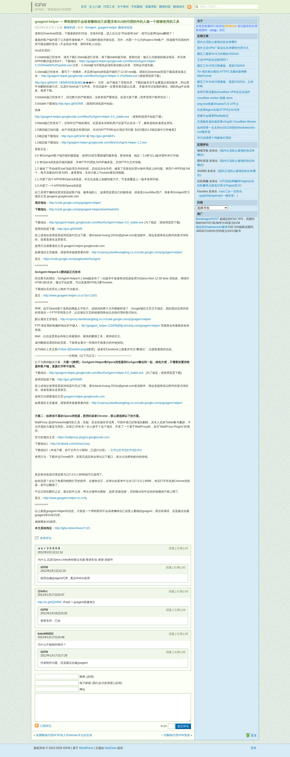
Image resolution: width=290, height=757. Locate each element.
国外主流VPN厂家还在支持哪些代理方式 (223, 48)
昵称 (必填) (87, 676)
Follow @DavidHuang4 (72, 349)
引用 (180, 548)
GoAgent (90, 27)
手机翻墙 (137, 6)
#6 (183, 652)
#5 (186, 634)
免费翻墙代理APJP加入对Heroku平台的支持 (64, 741)
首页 (84, 6)
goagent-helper (107, 27)
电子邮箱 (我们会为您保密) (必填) (101, 683)
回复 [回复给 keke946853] (172, 634)
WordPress (86, 753)
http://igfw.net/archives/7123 (72, 528)
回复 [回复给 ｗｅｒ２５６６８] (172, 548)
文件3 (130, 450)
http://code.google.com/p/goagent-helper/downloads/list (84, 209)
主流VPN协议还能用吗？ (213, 59)
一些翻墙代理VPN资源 (175, 741)
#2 (183, 567)
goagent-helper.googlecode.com (84, 396)
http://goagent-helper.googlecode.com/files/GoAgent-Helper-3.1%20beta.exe (89, 76)
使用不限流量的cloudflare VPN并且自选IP (223, 92)
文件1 (114, 450)
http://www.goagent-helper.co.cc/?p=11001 (70, 295)
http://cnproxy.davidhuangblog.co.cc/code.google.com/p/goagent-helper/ (137, 252)
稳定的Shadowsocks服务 (212, 227)
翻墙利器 (165, 6)
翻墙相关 (179, 6)
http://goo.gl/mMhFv (102, 136)
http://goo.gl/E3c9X (74, 136)
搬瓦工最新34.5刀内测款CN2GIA (218, 53)
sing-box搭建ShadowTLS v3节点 (218, 104)
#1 (186, 548)
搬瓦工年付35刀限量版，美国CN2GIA (221, 65)
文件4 (138, 450)
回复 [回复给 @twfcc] (172, 591)
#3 (186, 591)
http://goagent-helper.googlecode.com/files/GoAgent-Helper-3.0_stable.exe (82, 116)
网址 (82, 689)
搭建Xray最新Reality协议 (213, 115)
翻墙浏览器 (125, 27)
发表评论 (45, 538)
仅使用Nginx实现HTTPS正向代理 (218, 109)
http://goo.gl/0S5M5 (71, 103)
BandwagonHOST (207, 219)
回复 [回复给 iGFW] (169, 567)
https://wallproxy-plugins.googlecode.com (83, 437)
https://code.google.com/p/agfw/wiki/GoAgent (71, 259)
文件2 (122, 450)
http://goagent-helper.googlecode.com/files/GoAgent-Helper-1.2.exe (104, 142)
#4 (183, 610)
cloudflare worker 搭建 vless (214, 98)
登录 (253, 753)
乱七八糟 (95, 6)
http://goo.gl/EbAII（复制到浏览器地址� (60, 82)
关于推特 (123, 6)
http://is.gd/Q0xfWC (50, 602)
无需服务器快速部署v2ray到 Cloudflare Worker (226, 121)
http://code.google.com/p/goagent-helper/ (75, 202)
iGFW (40, 4)
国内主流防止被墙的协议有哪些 (217, 42)
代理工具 (109, 6)
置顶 (253, 741)
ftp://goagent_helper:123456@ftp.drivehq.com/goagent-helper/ (121, 325)
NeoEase (110, 753)
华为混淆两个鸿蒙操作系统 (214, 137)
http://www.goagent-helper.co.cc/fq (65, 498)
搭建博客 (151, 6)
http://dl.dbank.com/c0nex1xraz (70, 443)
